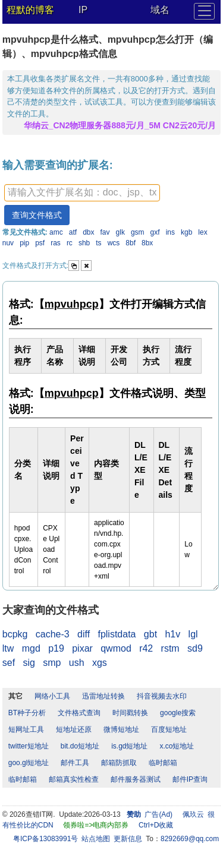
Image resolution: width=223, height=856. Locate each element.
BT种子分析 (27, 713)
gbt (150, 634)
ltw (8, 648)
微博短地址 (121, 729)
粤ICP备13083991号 (45, 839)
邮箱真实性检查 (74, 779)
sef (8, 663)
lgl (193, 634)
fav (105, 232)
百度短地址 (169, 729)
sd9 (195, 648)
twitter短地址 (28, 746)
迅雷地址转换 (103, 696)
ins (170, 232)
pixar (82, 648)
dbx (88, 232)
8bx (147, 243)
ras (56, 243)
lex (202, 232)
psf (40, 243)
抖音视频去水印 (162, 696)
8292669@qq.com (190, 839)
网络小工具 (52, 696)
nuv (8, 243)
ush (76, 663)
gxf (155, 232)
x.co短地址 (176, 746)
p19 (56, 648)
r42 (146, 648)
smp (52, 663)
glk (120, 232)
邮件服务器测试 (136, 779)
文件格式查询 (79, 713)
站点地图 (95, 839)
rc (70, 243)
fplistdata (117, 634)
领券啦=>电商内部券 (95, 825)
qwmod (115, 648)
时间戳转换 (130, 713)
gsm (138, 232)
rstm (170, 648)
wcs (114, 243)
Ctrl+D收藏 (156, 825)
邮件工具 (75, 763)
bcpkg (15, 634)
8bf (130, 243)
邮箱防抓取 (119, 763)
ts (98, 243)
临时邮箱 (163, 763)
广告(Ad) (158, 814)
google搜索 (178, 713)
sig (28, 663)
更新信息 (128, 839)
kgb (186, 232)
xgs (99, 663)
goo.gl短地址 (28, 763)
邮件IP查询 (190, 779)
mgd (31, 648)
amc (56, 232)
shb (84, 243)
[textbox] (82, 192)
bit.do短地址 (80, 746)
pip (24, 243)
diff (83, 634)
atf (73, 232)
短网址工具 (26, 729)
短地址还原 (74, 729)
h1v (172, 634)
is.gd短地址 (129, 746)
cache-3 (53, 634)
